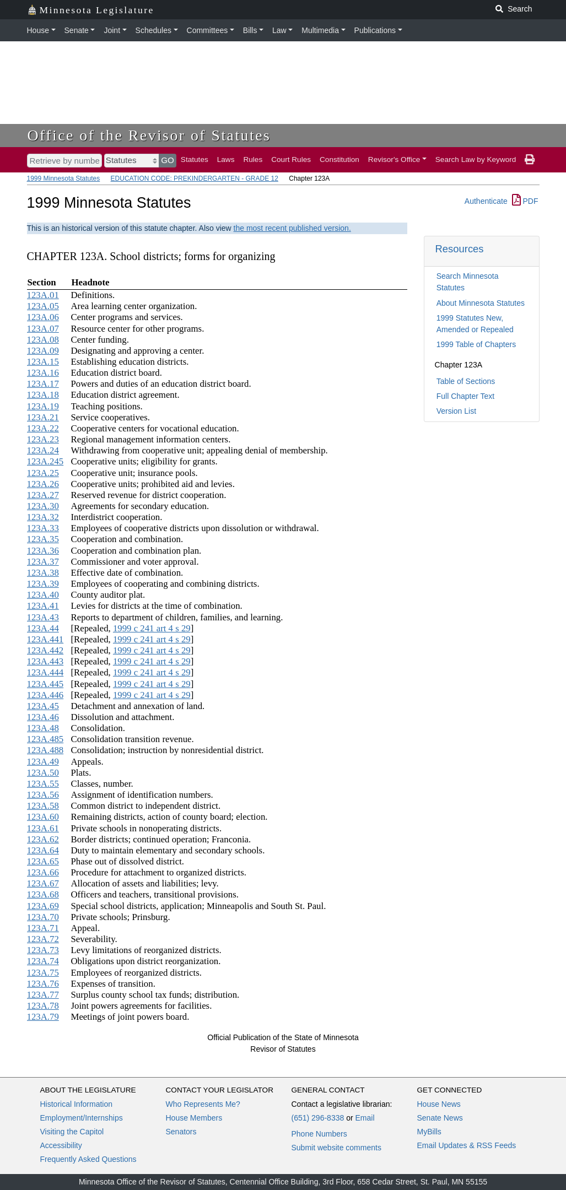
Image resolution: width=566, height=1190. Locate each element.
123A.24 (43, 450)
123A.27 (43, 495)
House (38, 30)
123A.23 (43, 439)
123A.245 (45, 461)
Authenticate (486, 201)
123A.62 (43, 839)
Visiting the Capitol (72, 1131)
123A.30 (43, 506)
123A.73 (43, 950)
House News (439, 1104)
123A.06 (43, 317)
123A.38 (43, 572)
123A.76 (43, 983)
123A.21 (43, 417)
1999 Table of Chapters (476, 344)
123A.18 (43, 395)
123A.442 (45, 650)
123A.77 (43, 994)
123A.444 (45, 672)
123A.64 (43, 850)
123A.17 (43, 383)
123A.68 (43, 894)
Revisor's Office (394, 159)
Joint (112, 30)
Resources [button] (459, 249)
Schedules (153, 30)
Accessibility (61, 1145)
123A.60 (43, 817)
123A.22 (43, 428)
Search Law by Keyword (475, 159)
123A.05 (43, 306)
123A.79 (43, 1017)
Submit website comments (336, 1147)
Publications (375, 30)
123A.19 (43, 406)
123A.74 (43, 961)
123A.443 (45, 661)
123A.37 (43, 561)
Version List (456, 411)
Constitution (339, 159)
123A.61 (43, 828)
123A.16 (43, 372)
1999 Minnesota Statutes (63, 178)
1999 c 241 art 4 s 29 (152, 628)
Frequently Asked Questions (88, 1159)
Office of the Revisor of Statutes (149, 135)
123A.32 (43, 517)
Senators (181, 1131)
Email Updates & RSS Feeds (466, 1145)
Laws (226, 159)
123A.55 (43, 783)
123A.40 (43, 594)
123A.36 (43, 550)
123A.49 (43, 761)
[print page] (529, 160)
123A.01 (43, 295)
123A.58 (43, 805)
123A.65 (43, 861)
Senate (76, 30)
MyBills (429, 1131)
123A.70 (43, 917)
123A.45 (43, 706)
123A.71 (43, 928)
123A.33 (43, 528)
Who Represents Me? (203, 1104)
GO (167, 160)
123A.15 (43, 361)
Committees (207, 30)
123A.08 (43, 339)
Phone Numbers (319, 1133)
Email (364, 1117)
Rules (252, 159)
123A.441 (45, 639)
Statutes (194, 159)
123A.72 (43, 939)
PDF (525, 201)
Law (279, 30)
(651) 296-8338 (318, 1117)
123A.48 (43, 728)
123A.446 (45, 695)
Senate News (440, 1117)
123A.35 (43, 539)
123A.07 (43, 328)
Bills (250, 30)
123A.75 (43, 972)
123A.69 (43, 906)
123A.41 (43, 606)
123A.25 (43, 473)
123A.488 (45, 750)
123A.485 (45, 739)
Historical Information (76, 1104)
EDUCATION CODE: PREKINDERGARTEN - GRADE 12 (194, 178)
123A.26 (43, 484)
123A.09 (43, 350)
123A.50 (43, 772)
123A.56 (43, 794)
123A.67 (43, 883)
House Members (194, 1117)
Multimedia (320, 30)
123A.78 (43, 1005)
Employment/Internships (81, 1117)
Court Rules (291, 159)
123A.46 (43, 717)
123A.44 (43, 628)
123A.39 (43, 583)
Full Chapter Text (465, 396)
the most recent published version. (292, 228)
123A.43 (43, 617)
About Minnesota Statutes (480, 303)
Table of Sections (465, 381)
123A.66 (43, 872)
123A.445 (45, 684)
